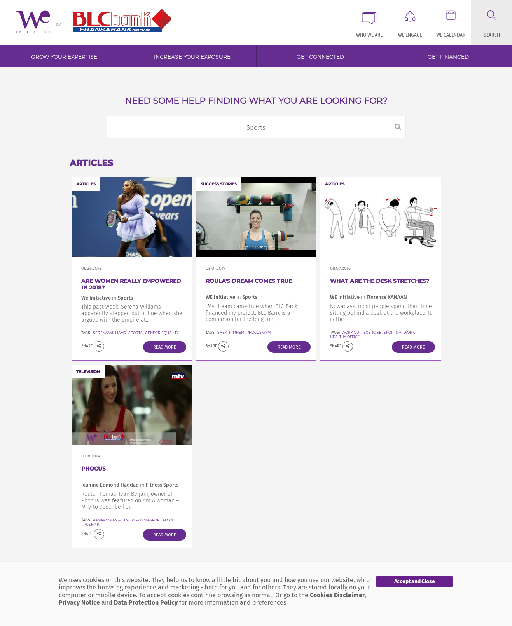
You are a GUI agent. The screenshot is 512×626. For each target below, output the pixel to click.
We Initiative (96, 298)
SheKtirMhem (230, 332)
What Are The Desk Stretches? (379, 280)
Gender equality (162, 333)
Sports (135, 333)
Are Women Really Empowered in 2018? (131, 284)
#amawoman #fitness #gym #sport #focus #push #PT (129, 522)
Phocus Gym (258, 332)
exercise (372, 332)
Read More (164, 347)
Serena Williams (110, 333)
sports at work (400, 332)
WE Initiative (220, 297)
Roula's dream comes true (249, 280)
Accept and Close (414, 581)
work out (352, 332)
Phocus (93, 468)
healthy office (345, 337)
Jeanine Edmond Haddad (110, 485)
